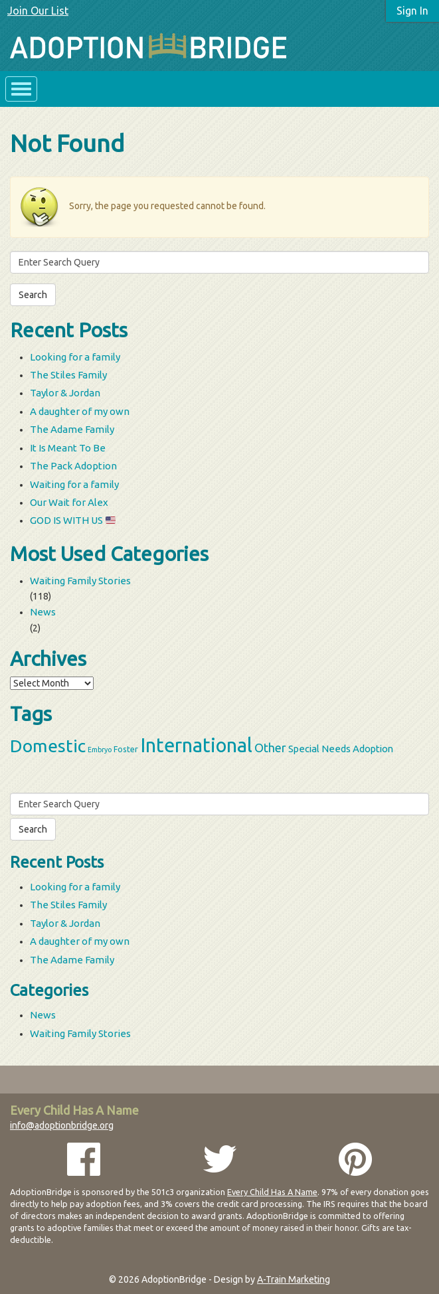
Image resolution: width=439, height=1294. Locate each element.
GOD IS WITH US (73, 520)
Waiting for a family (74, 484)
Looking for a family (75, 357)
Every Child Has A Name (272, 1191)
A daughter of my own (80, 411)
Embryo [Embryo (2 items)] (100, 750)
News (43, 611)
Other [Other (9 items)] (270, 747)
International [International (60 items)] (196, 745)
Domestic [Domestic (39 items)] (48, 746)
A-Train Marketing (293, 1279)
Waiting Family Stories (80, 580)
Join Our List (37, 11)
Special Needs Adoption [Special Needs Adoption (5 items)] (340, 748)
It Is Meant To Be (68, 447)
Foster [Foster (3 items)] (126, 749)
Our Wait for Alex (69, 502)
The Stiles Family (68, 374)
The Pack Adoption (73, 465)
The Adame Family (72, 429)
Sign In (412, 11)
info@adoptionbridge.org (62, 1125)
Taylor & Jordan (65, 392)
